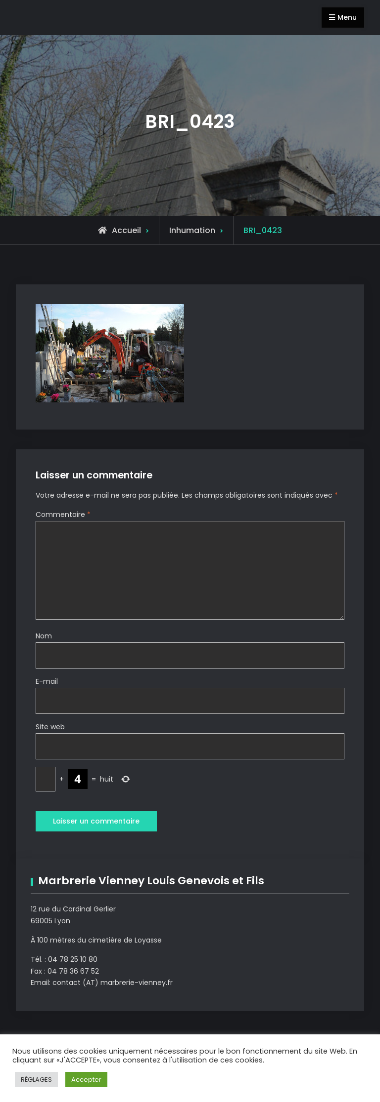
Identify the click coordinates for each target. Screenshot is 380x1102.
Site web (50, 727)
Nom (44, 636)
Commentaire (63, 514)
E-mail (47, 681)
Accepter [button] (86, 1079)
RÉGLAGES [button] (36, 1079)
